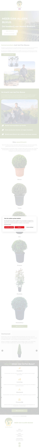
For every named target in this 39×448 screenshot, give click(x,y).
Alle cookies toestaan (9, 227)
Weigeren (19, 227)
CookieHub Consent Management (21, 229)
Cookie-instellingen (29, 227)
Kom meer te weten (7, 224)
